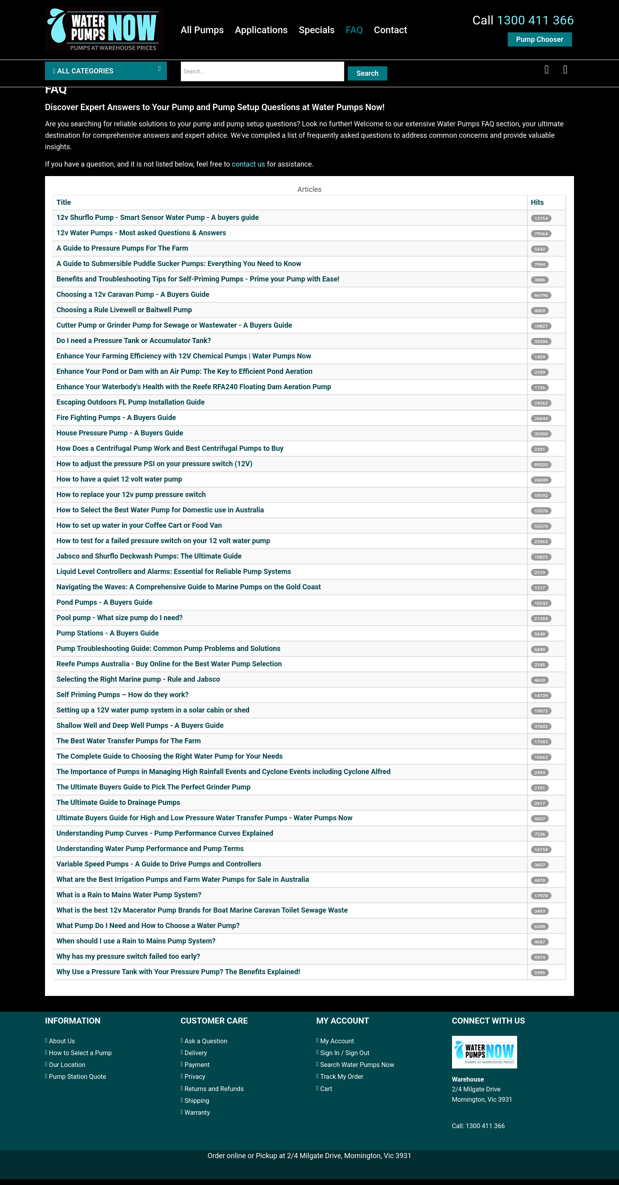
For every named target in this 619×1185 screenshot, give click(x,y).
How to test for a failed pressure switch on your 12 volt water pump (163, 546)
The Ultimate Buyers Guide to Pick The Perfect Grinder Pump (153, 793)
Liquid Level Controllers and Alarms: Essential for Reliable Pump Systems (173, 577)
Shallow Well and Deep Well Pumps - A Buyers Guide (139, 731)
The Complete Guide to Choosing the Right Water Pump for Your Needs (169, 762)
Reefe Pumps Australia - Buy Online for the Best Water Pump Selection (169, 670)
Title (63, 208)
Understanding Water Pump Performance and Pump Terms (150, 854)
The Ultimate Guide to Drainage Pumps (118, 808)
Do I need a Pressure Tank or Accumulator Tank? (133, 346)
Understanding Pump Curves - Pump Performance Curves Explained (164, 839)
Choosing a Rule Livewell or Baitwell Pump (124, 315)
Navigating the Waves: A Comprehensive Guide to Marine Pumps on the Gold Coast (188, 593)
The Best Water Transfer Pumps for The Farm (128, 746)
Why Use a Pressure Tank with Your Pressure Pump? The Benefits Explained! (178, 977)
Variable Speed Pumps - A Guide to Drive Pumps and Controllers (158, 870)
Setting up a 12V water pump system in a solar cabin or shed (152, 716)
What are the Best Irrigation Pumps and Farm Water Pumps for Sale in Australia (182, 885)
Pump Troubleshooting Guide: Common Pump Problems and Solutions (168, 654)
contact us (248, 169)
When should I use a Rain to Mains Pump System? (136, 947)
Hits (537, 208)
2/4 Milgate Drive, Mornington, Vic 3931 (349, 1161)
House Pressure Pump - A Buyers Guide (119, 439)
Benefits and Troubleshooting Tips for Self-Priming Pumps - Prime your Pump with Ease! (198, 285)
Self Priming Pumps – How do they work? (122, 700)
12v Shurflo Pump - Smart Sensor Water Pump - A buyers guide (157, 223)
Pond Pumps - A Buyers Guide (104, 608)
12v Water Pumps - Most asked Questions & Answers (141, 238)
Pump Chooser (539, 41)
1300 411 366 (535, 21)
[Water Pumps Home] (104, 29)
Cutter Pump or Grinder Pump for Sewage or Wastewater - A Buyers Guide (174, 331)
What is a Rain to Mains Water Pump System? (128, 900)
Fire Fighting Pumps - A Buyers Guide (116, 423)
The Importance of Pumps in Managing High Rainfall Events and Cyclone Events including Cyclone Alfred (223, 777)
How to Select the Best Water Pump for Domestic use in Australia (160, 516)
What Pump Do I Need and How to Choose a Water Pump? (148, 931)
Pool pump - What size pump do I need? (119, 623)
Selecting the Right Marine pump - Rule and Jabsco (138, 685)
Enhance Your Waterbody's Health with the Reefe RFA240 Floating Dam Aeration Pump (193, 392)
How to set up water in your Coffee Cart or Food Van (139, 531)
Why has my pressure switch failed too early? (128, 962)
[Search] (262, 75)
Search (367, 77)
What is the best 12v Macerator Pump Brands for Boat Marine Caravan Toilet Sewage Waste (202, 916)
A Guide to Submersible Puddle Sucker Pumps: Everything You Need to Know (178, 269)
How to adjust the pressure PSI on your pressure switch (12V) (154, 469)
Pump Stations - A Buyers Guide (107, 639)
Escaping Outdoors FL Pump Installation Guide (130, 408)
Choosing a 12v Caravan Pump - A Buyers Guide (132, 300)
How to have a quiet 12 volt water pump (119, 485)
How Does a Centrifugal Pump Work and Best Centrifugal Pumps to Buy (169, 454)
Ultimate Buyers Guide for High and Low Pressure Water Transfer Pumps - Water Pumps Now (204, 823)
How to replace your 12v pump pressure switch (131, 500)
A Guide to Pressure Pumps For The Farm (122, 254)
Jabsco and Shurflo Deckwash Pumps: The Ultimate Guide (149, 562)
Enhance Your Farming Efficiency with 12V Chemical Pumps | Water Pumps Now (183, 362)
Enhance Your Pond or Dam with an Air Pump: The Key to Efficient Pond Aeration (184, 377)
